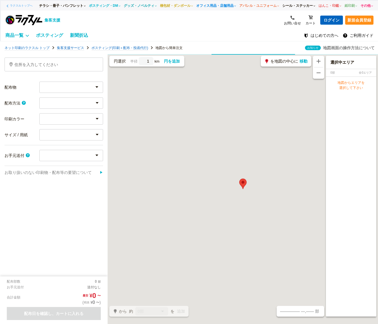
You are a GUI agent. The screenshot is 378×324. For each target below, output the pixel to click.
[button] (243, 183)
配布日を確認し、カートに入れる (54, 313)
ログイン (331, 20)
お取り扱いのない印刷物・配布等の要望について (54, 172)
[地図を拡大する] (318, 61)
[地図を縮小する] (318, 73)
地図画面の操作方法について (349, 48)
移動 (303, 61)
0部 (152, 312)
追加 (181, 311)
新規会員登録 (359, 20)
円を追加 (172, 61)
